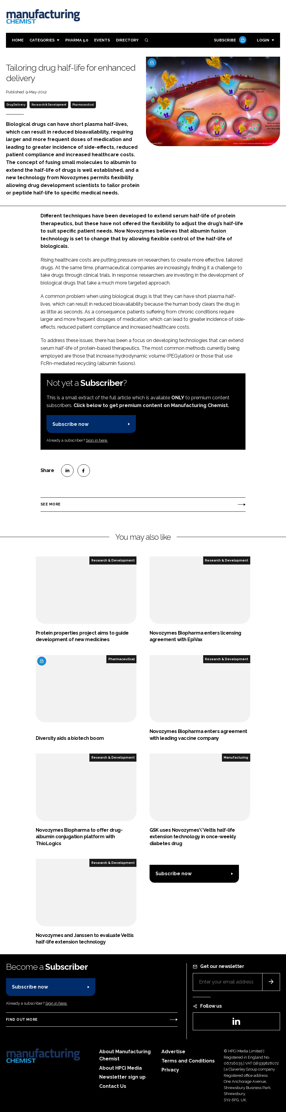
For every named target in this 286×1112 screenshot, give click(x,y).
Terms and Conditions (188, 1061)
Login (263, 40)
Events (102, 40)
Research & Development (49, 104)
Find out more (22, 1019)
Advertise (173, 1051)
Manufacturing (236, 757)
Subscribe (229, 40)
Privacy (170, 1070)
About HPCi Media (120, 1068)
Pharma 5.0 (76, 40)
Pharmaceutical (83, 104)
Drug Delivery (16, 104)
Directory (127, 40)
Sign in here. (97, 440)
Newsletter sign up (122, 1077)
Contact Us (112, 1086)
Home (18, 40)
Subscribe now (70, 424)
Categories (42, 40)
